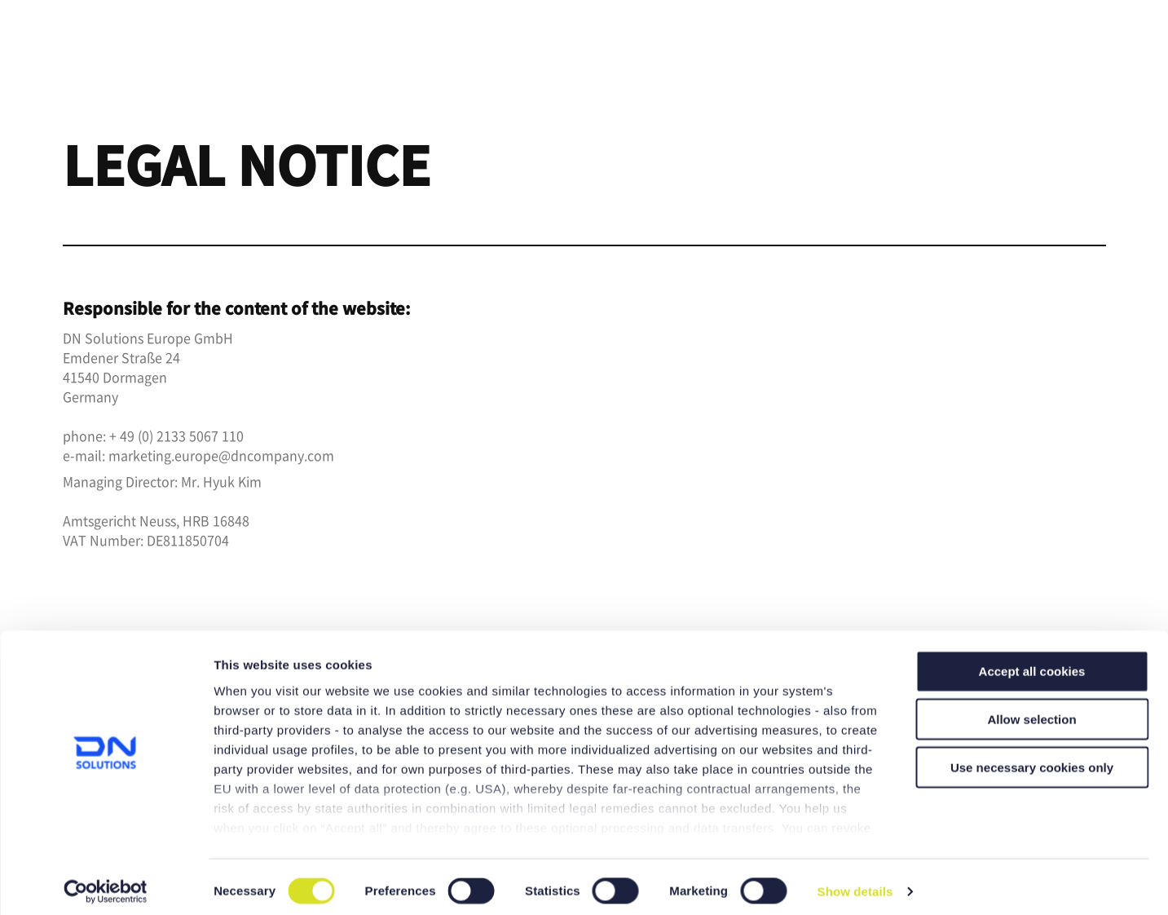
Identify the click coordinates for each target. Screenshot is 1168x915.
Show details (855, 883)
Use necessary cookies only (1031, 759)
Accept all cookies (1032, 663)
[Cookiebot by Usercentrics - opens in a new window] (105, 883)
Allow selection (1031, 711)
